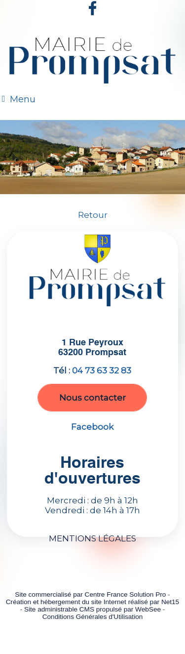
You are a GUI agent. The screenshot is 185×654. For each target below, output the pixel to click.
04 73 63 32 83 (101, 370)
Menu (23, 99)
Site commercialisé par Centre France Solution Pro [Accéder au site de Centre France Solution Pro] (90, 594)
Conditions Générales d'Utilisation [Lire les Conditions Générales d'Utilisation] (92, 616)
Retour (93, 215)
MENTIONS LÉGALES (92, 538)
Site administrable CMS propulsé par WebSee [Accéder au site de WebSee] (92, 609)
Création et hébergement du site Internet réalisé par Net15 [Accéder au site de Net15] (92, 602)
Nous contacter (92, 398)
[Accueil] (92, 62)
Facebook (92, 427)
